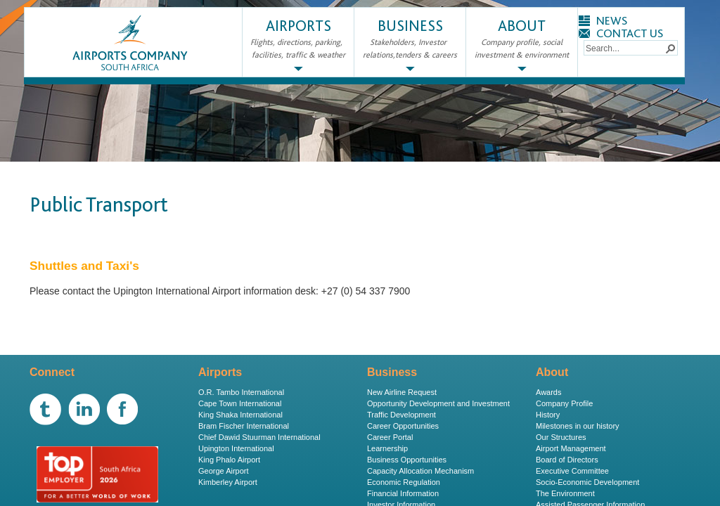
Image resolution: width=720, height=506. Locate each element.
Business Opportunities (406, 459)
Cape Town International (239, 403)
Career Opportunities (403, 426)
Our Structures (561, 437)
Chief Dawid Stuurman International (259, 437)
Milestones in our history (577, 426)
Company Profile (564, 403)
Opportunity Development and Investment (438, 403)
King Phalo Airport (229, 459)
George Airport (223, 471)
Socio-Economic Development (587, 482)
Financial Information (403, 493)
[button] (670, 48)
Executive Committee (572, 471)
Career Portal (390, 437)
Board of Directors (567, 459)
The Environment (565, 493)
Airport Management (571, 448)
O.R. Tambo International (241, 392)
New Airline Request (402, 392)
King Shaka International (240, 414)
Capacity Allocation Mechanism (420, 471)
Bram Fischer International (243, 426)
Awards (548, 392)
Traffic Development (401, 414)
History (548, 414)
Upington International (236, 448)
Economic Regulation (403, 482)
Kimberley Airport (227, 482)
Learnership (387, 448)
